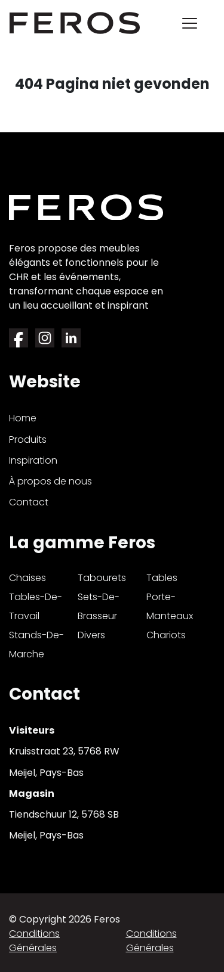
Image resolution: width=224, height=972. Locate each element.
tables (161, 578)
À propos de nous (50, 481)
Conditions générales (34, 941)
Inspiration (33, 460)
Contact (28, 502)
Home (22, 418)
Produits (28, 439)
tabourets (102, 578)
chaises (27, 578)
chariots (166, 635)
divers (91, 635)
